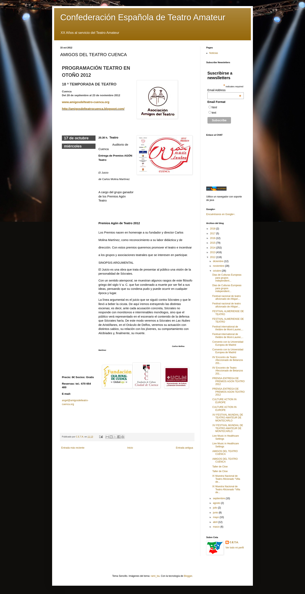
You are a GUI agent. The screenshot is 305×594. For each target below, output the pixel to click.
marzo (216, 526)
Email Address (224, 90)
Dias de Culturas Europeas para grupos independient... (226, 277)
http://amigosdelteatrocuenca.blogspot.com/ (93, 108)
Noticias (213, 53)
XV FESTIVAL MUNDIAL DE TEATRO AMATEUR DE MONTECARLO (227, 417)
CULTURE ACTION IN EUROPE (224, 401)
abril (215, 522)
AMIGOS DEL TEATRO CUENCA (225, 452)
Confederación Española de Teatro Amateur (142, 17)
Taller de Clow (220, 466)
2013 (213, 252)
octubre (217, 270)
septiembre (219, 498)
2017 (213, 233)
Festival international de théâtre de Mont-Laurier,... (227, 328)
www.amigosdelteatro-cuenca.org (85, 102)
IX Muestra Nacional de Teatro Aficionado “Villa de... (226, 479)
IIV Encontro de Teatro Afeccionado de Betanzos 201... (227, 360)
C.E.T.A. (234, 542)
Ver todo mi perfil (235, 547)
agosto (217, 503)
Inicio (130, 447)
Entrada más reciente (72, 447)
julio (215, 507)
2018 (213, 228)
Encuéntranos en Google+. (220, 214)
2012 (213, 257)
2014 (213, 247)
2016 (213, 238)
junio (216, 512)
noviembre (219, 265)
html (214, 107)
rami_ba (155, 576)
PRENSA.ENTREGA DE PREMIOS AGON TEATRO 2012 (228, 381)
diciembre (218, 261)
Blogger (188, 576)
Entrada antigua (184, 447)
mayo (216, 517)
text (214, 112)
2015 (213, 242)
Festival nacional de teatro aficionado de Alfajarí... (226, 297)
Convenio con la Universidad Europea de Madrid (227, 343)
